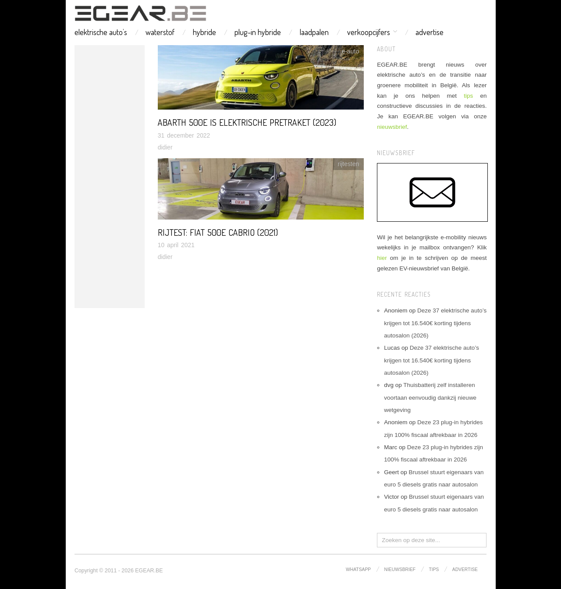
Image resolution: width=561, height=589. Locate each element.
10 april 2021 (176, 244)
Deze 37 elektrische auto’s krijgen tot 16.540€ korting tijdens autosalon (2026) (435, 323)
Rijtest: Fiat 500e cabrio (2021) (218, 232)
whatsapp (358, 569)
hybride (204, 32)
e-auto (350, 51)
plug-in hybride (257, 32)
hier (382, 258)
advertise (429, 32)
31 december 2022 (184, 135)
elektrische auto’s (101, 32)
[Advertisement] (110, 176)
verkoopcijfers (368, 32)
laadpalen (314, 32)
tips (468, 95)
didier (165, 147)
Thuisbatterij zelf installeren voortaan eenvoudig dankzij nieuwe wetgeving (430, 397)
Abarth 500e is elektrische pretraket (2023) (247, 122)
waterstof (160, 32)
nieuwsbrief (392, 127)
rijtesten (348, 163)
